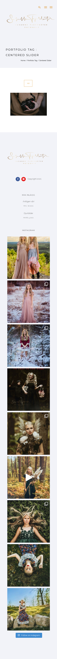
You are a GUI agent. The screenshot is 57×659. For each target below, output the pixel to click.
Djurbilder (28, 213)
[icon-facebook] (18, 179)
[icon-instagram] (24, 179)
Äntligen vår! (28, 201)
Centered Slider (45, 61)
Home (23, 61)
